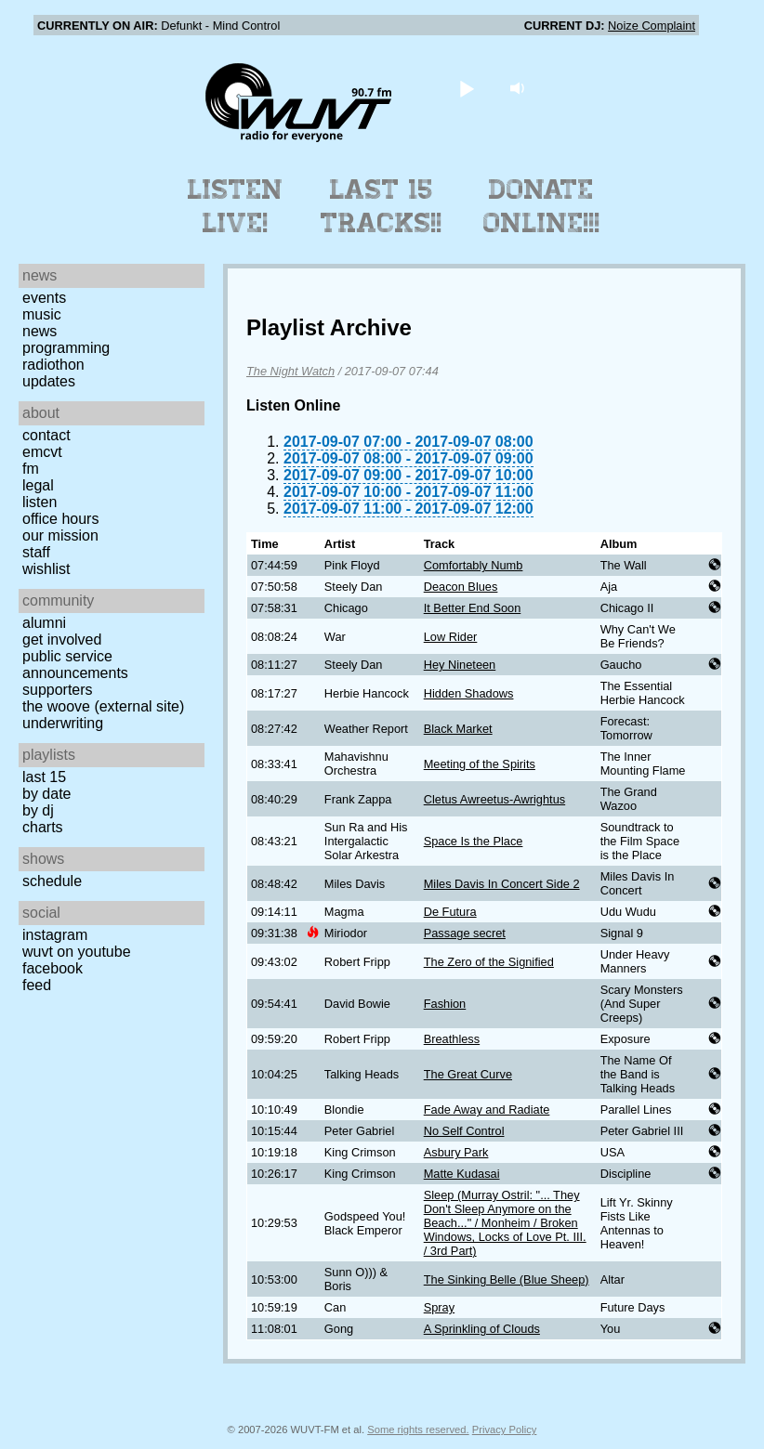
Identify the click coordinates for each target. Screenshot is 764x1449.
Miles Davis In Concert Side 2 (502, 884)
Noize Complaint (651, 26)
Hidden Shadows (469, 693)
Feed (36, 985)
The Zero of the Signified (489, 962)
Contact (46, 435)
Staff (36, 552)
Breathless (452, 1039)
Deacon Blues (461, 587)
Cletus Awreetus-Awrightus (494, 799)
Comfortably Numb (473, 565)
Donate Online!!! (541, 206)
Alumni (44, 623)
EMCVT (42, 452)
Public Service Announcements (75, 664)
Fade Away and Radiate (487, 1109)
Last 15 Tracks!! (381, 206)
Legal (38, 485)
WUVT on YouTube (76, 951)
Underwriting (62, 723)
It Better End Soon (472, 608)
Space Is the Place (473, 841)
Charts (42, 827)
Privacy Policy (504, 1429)
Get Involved (61, 639)
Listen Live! (235, 206)
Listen (39, 502)
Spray (439, 1307)
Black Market (458, 729)
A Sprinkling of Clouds (482, 1329)
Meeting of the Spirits (479, 764)
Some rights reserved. (417, 1429)
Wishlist (46, 569)
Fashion (445, 1004)
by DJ (38, 810)
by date (46, 794)
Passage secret (465, 933)
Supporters (57, 690)
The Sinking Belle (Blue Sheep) (506, 1279)
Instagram (54, 935)
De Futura (450, 912)
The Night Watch (290, 371)
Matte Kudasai (462, 1174)
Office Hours (60, 519)
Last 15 (44, 777)
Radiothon (53, 364)
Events (44, 298)
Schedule (52, 881)
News (39, 331)
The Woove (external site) (103, 706)
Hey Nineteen (460, 665)
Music (41, 314)
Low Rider (451, 637)
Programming (66, 348)
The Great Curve (468, 1074)
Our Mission (60, 535)
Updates (48, 381)
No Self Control (464, 1131)
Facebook (52, 968)
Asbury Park (456, 1152)
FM (30, 468)
